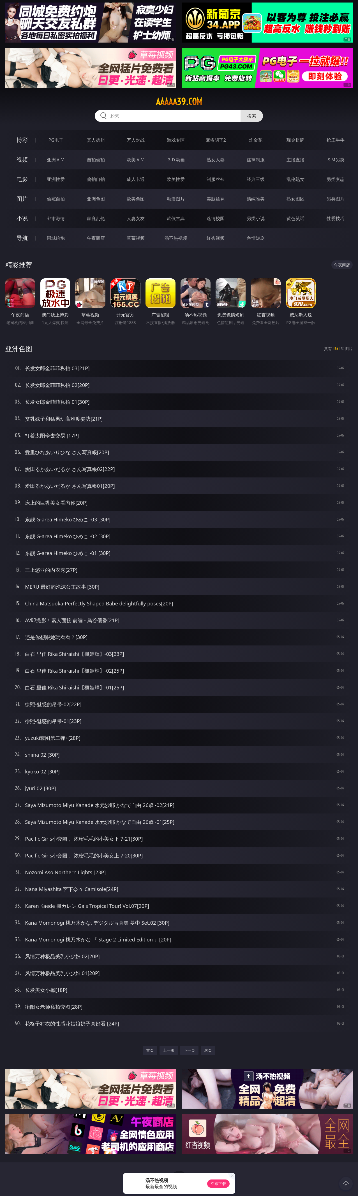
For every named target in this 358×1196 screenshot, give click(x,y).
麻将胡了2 (215, 140)
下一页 (189, 1050)
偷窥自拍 (56, 199)
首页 (150, 1050)
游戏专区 (176, 140)
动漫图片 (176, 199)
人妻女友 (136, 218)
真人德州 (96, 140)
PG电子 (55, 140)
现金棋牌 (295, 140)
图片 (22, 198)
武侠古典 (176, 218)
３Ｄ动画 (176, 160)
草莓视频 (136, 238)
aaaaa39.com (179, 101)
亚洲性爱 (56, 179)
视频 (22, 159)
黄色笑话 (295, 218)
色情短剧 (256, 238)
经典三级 (256, 179)
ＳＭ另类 (336, 160)
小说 (22, 218)
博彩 (22, 140)
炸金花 (255, 140)
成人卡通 (136, 179)
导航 (22, 238)
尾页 (208, 1050)
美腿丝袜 (216, 199)
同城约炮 (56, 238)
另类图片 (336, 199)
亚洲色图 (96, 199)
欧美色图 (136, 199)
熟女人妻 (216, 160)
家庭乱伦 (96, 218)
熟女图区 (295, 199)
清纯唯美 (256, 199)
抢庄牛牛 (336, 140)
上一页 (169, 1050)
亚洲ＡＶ (56, 160)
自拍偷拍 (96, 160)
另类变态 (336, 179)
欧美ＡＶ (136, 160)
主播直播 (295, 160)
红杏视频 (216, 238)
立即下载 (218, 1183)
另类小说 (256, 218)
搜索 (251, 116)
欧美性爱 (176, 179)
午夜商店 (96, 238)
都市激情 (56, 218)
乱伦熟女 (295, 179)
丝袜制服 (256, 160)
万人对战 (136, 140)
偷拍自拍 (96, 179)
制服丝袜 (216, 179)
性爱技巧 (336, 218)
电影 (22, 179)
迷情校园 (216, 218)
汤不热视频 (176, 238)
